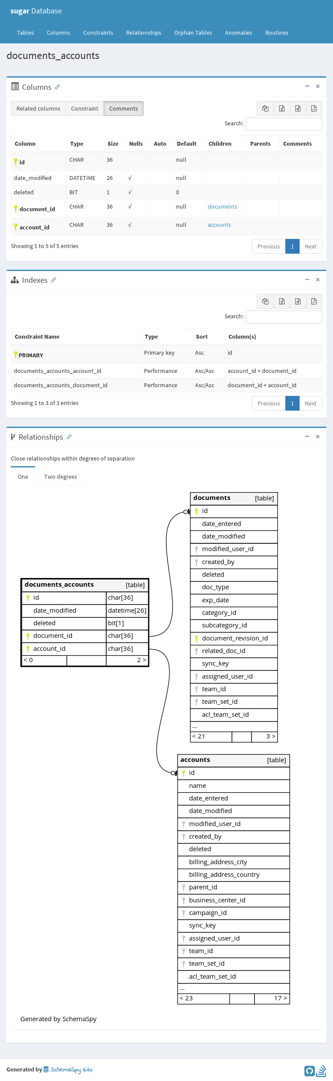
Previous (269, 246)
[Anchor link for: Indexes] (52, 279)
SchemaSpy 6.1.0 (67, 1069)
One (23, 476)
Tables (28, 32)
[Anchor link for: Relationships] (67, 436)
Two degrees (60, 476)
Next (311, 246)
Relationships (143, 32)
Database (36, 11)
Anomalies (238, 32)
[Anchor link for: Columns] (55, 86)
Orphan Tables (193, 32)
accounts (219, 225)
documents (222, 206)
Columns (58, 32)
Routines (276, 32)
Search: (273, 124)
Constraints (98, 32)
